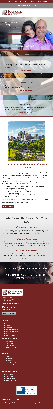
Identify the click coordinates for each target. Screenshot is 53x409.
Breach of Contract (10, 343)
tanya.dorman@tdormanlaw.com (10, 303)
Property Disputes (10, 345)
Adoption (8, 333)
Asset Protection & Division (12, 329)
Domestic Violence (10, 335)
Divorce (7, 323)
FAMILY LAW (5, 320)
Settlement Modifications (12, 331)
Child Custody (9, 325)
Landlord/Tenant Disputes (12, 347)
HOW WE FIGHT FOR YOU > (26, 90)
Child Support (9, 327)
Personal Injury (9, 341)
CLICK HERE (30, 278)
